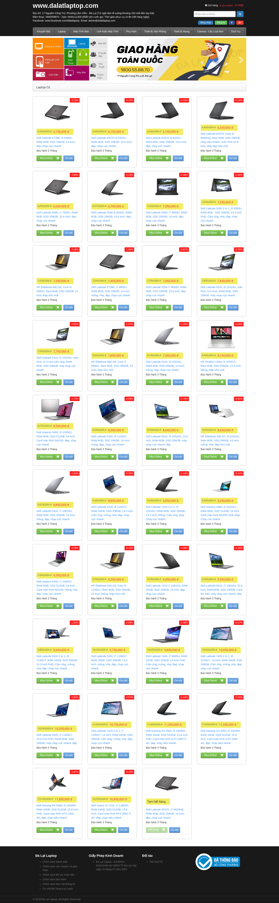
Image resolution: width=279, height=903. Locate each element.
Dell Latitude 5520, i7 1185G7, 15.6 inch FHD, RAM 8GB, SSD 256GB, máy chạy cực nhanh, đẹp (56, 739)
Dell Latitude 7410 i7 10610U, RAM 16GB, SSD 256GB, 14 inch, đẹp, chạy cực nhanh (167, 589)
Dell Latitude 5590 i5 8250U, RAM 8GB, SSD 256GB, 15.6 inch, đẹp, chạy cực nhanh (111, 216)
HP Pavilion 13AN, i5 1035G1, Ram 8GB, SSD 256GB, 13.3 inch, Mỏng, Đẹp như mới (221, 365)
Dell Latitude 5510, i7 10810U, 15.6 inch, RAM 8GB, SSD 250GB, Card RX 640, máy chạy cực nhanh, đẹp (222, 589)
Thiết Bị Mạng (181, 31)
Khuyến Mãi (43, 31)
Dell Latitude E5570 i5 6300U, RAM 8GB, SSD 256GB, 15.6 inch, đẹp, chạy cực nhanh (111, 141)
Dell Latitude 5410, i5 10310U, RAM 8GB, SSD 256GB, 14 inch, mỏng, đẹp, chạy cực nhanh (165, 365)
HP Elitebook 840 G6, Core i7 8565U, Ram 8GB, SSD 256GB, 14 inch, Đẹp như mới (112, 365)
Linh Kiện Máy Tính (107, 31)
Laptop (62, 31)
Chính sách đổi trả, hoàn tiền (59, 874)
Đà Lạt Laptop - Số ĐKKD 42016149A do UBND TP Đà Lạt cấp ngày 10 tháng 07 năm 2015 (116, 865)
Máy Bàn (81, 72)
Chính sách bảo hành (54, 879)
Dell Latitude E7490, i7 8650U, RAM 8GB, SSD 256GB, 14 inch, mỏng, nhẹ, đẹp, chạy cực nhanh (110, 291)
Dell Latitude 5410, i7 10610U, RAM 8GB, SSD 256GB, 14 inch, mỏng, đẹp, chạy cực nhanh (55, 515)
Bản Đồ (102, 43)
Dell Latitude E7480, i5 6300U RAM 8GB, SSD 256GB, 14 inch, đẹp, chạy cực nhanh (55, 141)
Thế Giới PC (156, 861)
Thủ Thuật (101, 65)
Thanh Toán (100, 76)
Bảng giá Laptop (53, 46)
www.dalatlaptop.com (65, 5)
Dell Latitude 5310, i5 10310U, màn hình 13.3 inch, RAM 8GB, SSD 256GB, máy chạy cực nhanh (222, 291)
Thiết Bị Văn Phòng (155, 31)
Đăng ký (221, 22)
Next (241, 60)
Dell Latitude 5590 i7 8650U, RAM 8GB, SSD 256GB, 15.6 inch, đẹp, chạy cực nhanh (166, 291)
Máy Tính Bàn (81, 31)
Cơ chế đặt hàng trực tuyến (58, 888)
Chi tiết (69, 158)
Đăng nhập (205, 22)
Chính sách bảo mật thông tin (59, 884)
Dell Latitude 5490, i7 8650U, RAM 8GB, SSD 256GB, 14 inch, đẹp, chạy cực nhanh (166, 216)
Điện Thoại (70, 61)
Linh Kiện (53, 74)
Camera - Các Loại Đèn (210, 31)
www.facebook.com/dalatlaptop (62, 20)
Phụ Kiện (131, 31)
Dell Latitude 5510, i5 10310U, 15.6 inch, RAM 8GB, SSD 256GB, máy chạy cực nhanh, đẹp (167, 440)
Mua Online (46, 158)
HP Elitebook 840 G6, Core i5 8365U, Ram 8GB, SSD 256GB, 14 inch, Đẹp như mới (57, 291)
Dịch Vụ (235, 31)
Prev (114, 60)
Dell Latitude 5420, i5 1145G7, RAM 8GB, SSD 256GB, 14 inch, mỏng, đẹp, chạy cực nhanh (110, 440)
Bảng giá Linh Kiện (52, 61)
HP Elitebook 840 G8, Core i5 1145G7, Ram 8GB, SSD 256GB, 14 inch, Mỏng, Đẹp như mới (111, 589)
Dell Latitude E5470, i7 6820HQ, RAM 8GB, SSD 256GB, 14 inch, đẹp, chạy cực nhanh (165, 813)
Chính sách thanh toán (55, 861)
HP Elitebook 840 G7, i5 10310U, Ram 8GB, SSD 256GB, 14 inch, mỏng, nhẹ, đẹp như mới (220, 440)
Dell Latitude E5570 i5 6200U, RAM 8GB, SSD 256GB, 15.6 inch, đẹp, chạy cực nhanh (166, 141)
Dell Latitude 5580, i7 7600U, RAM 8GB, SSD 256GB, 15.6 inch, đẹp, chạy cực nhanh (57, 216)
